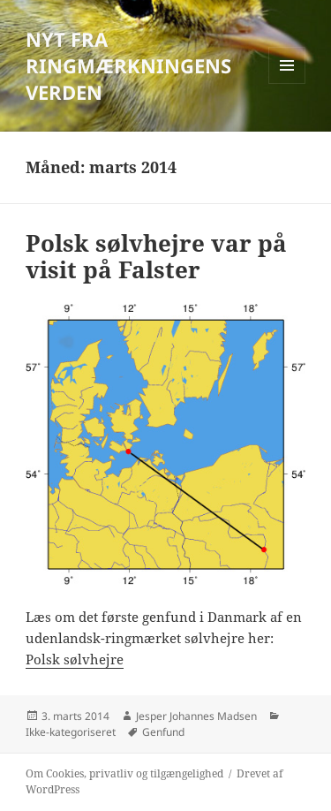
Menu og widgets (287, 83)
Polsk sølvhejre (75, 659)
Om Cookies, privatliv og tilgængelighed (124, 773)
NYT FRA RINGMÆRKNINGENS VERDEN (128, 65)
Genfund (163, 731)
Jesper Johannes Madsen (196, 716)
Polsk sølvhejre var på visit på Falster (156, 256)
